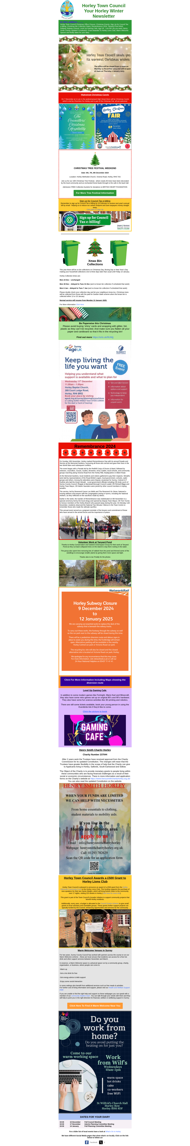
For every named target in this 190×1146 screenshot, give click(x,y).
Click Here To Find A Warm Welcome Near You (95, 1005)
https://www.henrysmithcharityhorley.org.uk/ (110, 778)
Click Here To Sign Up (95, 209)
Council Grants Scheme (110, 903)
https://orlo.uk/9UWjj (103, 337)
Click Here (80, 304)
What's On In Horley (113, 1131)
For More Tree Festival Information (95, 193)
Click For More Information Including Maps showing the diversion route (95, 681)
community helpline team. (81, 996)
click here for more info (111, 893)
